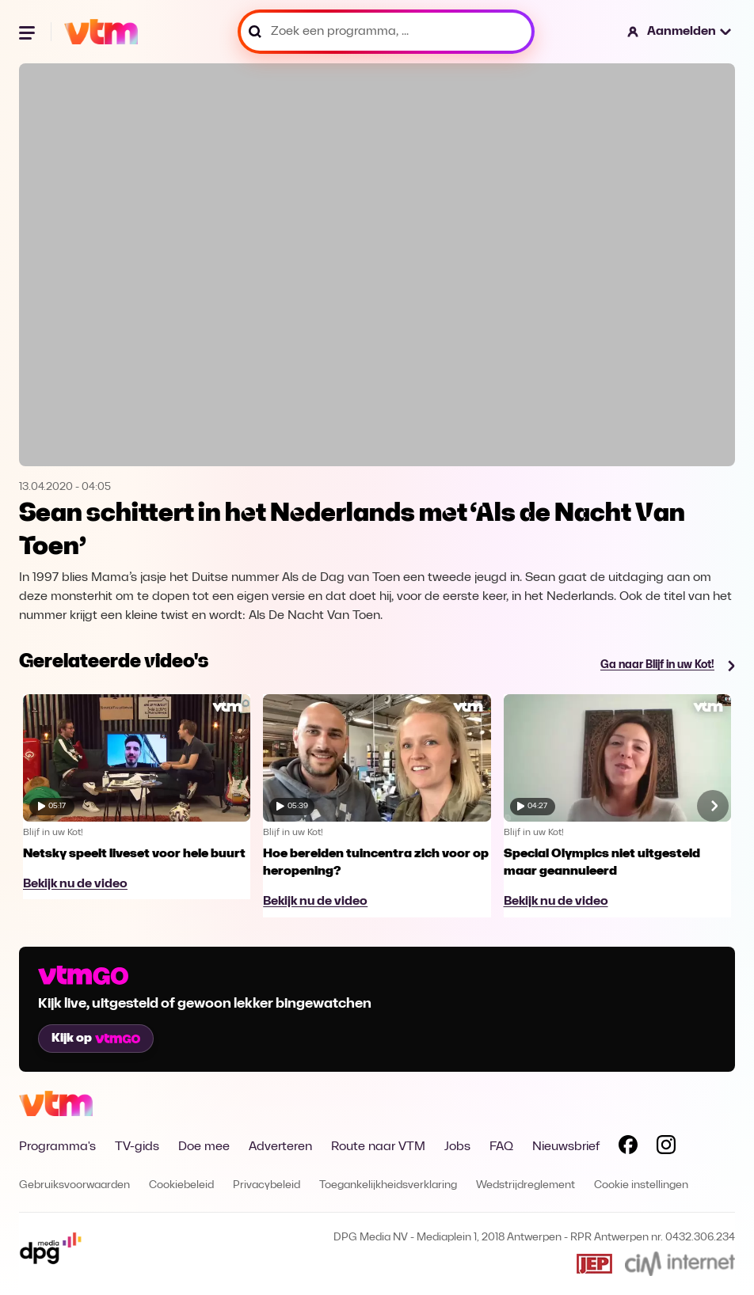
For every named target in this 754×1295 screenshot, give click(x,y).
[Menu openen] (28, 31)
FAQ (501, 1147)
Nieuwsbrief (566, 1147)
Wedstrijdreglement (525, 1185)
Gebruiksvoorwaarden (74, 1185)
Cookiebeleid (181, 1185)
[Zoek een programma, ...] (386, 32)
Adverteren (280, 1147)
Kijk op (95, 1038)
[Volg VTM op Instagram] (666, 1147)
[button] (680, 31)
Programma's (57, 1147)
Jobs (457, 1147)
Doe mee (204, 1147)
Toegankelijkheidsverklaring (388, 1185)
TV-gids (137, 1147)
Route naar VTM (378, 1147)
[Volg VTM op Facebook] (628, 1147)
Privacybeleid (266, 1185)
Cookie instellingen (641, 1185)
